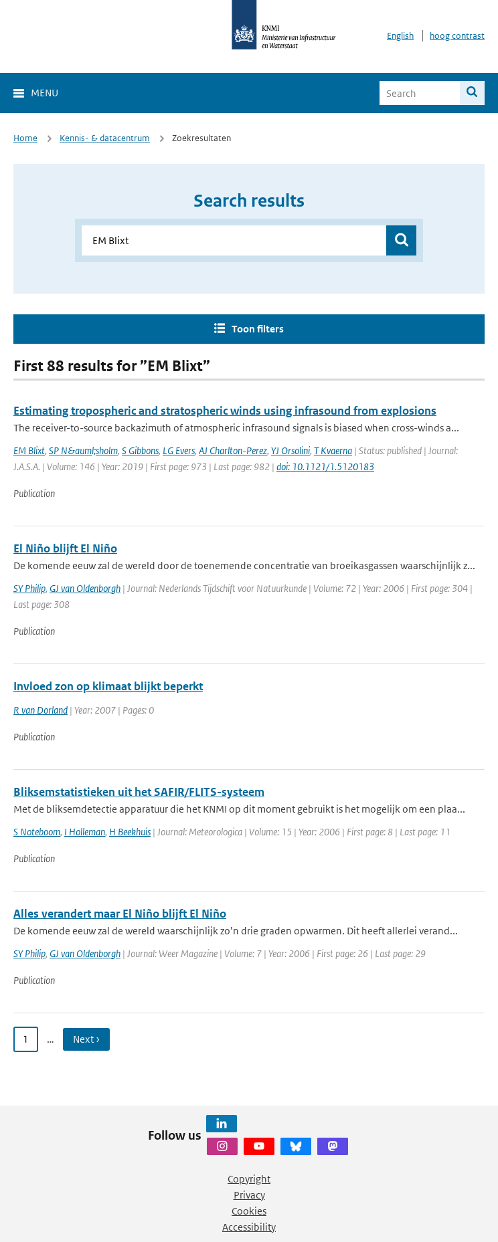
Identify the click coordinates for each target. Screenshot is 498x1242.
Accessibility (249, 1227)
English (400, 35)
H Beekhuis (130, 831)
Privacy (249, 1194)
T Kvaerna (333, 450)
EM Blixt (29, 450)
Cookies (249, 1211)
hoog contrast (457, 35)
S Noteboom (36, 831)
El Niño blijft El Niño (65, 548)
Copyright (249, 1178)
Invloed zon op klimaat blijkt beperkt (108, 686)
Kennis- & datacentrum (105, 138)
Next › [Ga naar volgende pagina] (86, 1039)
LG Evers (179, 450)
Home (25, 138)
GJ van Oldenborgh (85, 588)
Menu (44, 92)
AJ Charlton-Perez (233, 450)
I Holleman (84, 831)
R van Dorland (40, 710)
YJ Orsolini (290, 450)
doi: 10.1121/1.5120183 (325, 466)
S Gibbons (140, 450)
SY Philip (29, 588)
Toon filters (258, 328)
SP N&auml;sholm (83, 450)
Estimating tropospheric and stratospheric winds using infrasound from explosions (224, 410)
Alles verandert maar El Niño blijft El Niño (119, 913)
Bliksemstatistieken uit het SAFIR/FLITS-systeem (138, 792)
